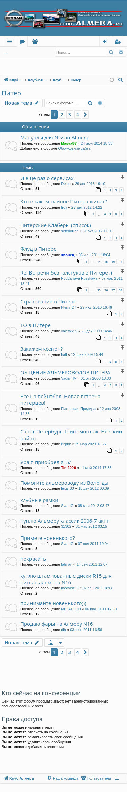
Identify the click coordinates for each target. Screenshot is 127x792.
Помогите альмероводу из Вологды (64, 482)
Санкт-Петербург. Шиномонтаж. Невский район (71, 434)
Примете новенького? (47, 537)
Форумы (23, 42)
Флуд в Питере (38, 248)
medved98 (69, 588)
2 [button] (62, 114)
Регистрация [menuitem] (119, 42)
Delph (66, 184)
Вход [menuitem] (106, 42)
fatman (66, 564)
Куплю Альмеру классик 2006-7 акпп (65, 520)
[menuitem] (121, 80)
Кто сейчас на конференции (41, 693)
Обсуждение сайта (74, 148)
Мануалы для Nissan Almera (54, 137)
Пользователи (36, 42)
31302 (66, 526)
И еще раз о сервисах (46, 178)
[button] (85, 114)
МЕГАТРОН (71, 609)
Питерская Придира (78, 409)
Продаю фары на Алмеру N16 (56, 623)
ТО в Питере (35, 325)
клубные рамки (39, 499)
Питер (11, 92)
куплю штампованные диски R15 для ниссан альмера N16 (66, 579)
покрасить (33, 558)
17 (120, 261)
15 (106, 261)
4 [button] (77, 114)
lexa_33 (67, 488)
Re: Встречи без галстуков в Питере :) (66, 272)
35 (99, 290)
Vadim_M (69, 378)
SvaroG (67, 506)
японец (67, 255)
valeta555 (69, 331)
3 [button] (69, 114)
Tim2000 (68, 468)
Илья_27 (68, 307)
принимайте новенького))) (53, 603)
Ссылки (11, 42)
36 (106, 290)
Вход (12, 52)
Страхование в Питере (48, 301)
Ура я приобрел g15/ (45, 462)
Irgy (64, 207)
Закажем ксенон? (41, 348)
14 (99, 261)
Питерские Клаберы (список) (55, 225)
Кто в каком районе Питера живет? (63, 201)
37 (113, 290)
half (64, 354)
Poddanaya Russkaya (79, 278)
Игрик (66, 444)
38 (120, 290)
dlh (63, 630)
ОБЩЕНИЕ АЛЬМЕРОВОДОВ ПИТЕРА (65, 372)
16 (113, 261)
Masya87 (69, 143)
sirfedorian (69, 231)
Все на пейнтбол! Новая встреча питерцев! (60, 399)
